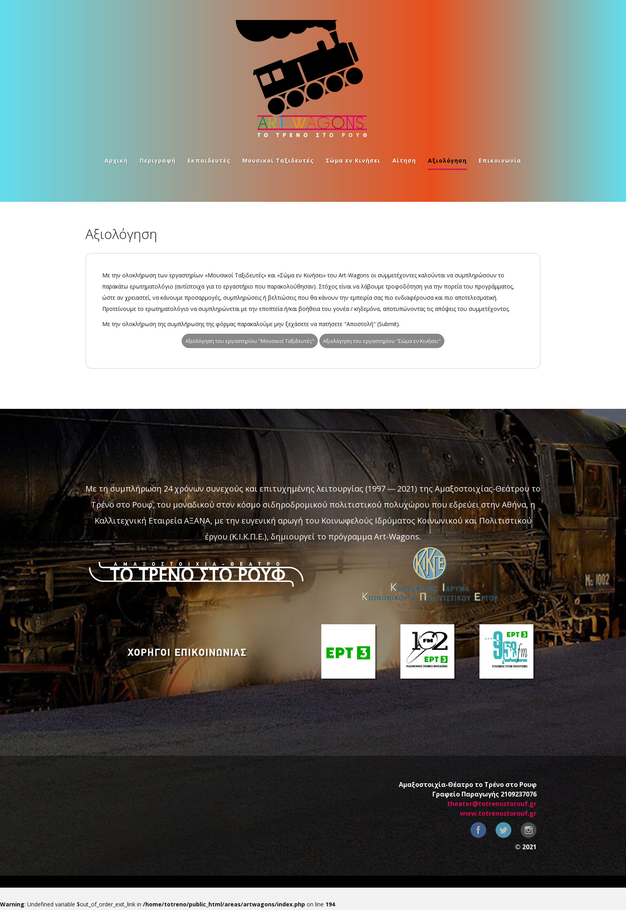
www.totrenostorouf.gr (498, 813)
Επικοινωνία (500, 161)
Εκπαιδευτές (209, 161)
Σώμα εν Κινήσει (353, 161)
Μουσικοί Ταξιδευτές (278, 161)
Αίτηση (404, 161)
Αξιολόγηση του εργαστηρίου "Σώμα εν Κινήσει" (382, 340)
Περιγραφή (158, 161)
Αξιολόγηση (447, 161)
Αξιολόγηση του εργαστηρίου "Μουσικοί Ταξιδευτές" (249, 340)
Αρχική (116, 161)
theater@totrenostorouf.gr (492, 803)
